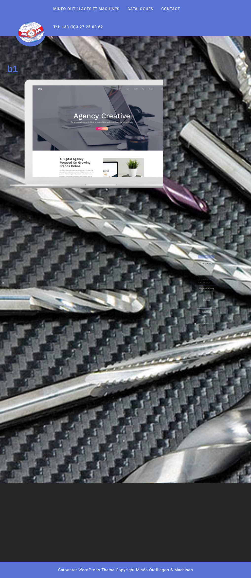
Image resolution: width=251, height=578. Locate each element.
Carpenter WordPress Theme (86, 570)
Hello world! (202, 276)
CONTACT (170, 9)
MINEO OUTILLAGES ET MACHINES (86, 9)
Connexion (202, 318)
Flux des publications (203, 320)
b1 (12, 69)
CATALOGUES (140, 9)
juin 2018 (201, 303)
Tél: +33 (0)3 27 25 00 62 (78, 27)
